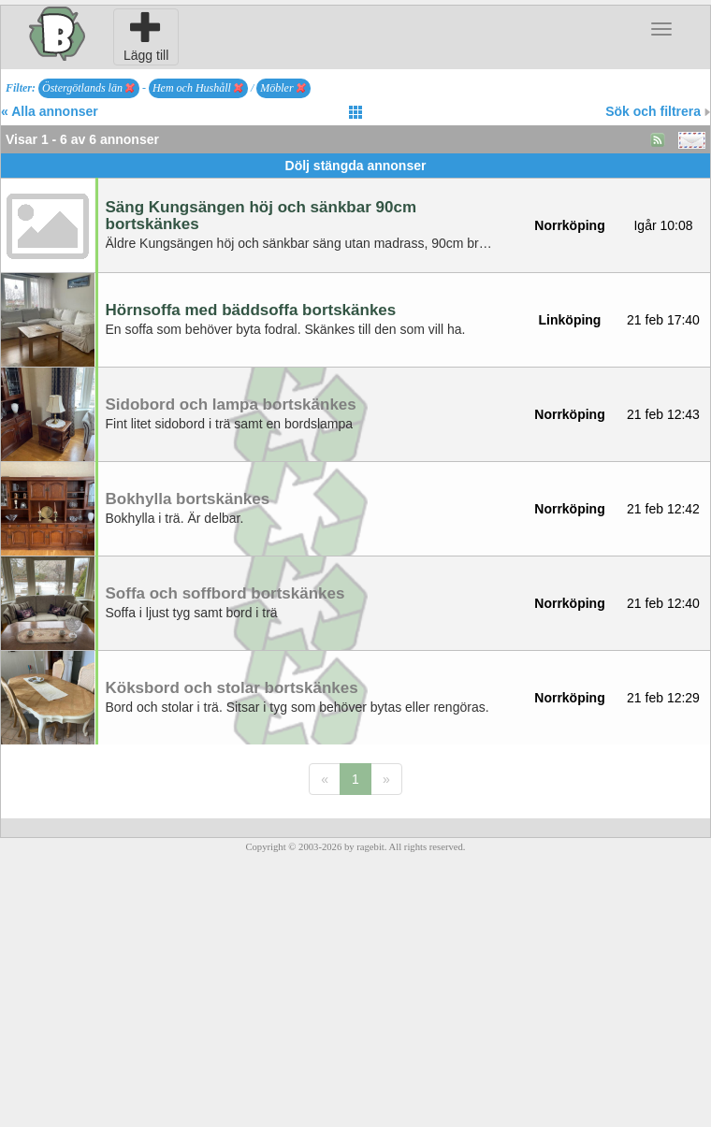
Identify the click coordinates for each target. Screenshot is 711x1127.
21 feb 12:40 (663, 603)
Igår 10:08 (662, 225)
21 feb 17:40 (663, 319)
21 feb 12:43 (663, 414)
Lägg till (145, 36)
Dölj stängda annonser (356, 165)
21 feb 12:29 (663, 697)
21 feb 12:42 (663, 508)
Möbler (282, 87)
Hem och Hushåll (197, 87)
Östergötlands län (88, 87)
